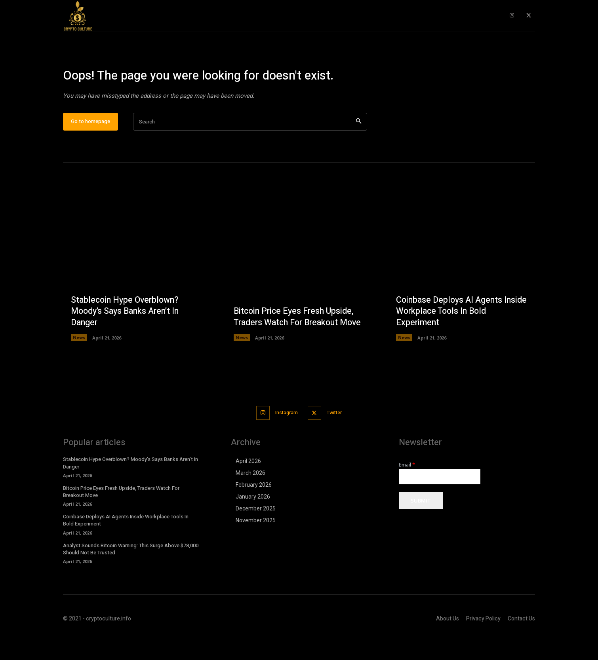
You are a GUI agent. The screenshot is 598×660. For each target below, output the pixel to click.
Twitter (337, 437)
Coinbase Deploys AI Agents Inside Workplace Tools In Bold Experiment (455, 336)
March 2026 (250, 497)
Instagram (285, 437)
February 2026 (254, 509)
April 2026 (248, 485)
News (79, 363)
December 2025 (256, 533)
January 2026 (253, 521)
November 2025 (256, 545)
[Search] (358, 147)
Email (407, 489)
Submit (421, 525)
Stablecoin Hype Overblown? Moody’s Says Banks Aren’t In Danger (128, 336)
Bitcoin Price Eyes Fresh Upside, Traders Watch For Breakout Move (296, 336)
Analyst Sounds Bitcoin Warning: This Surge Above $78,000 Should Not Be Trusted (130, 573)
